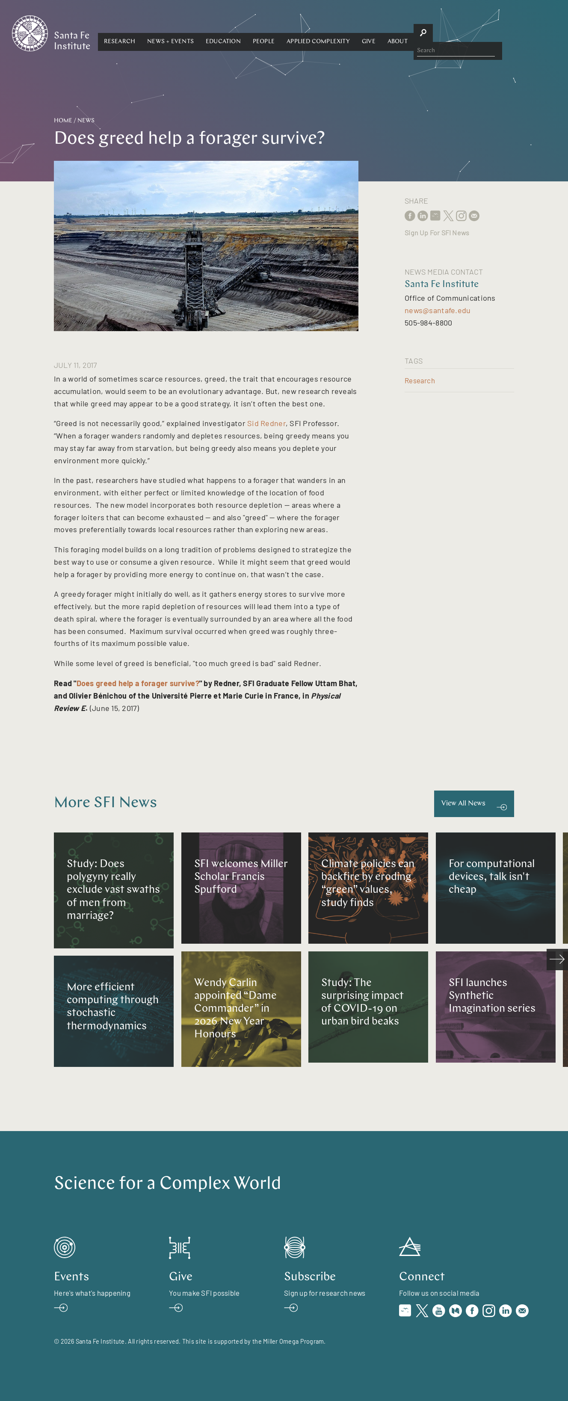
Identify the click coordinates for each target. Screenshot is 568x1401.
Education (304, 33)
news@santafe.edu (437, 310)
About (479, 33)
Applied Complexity (400, 33)
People (345, 33)
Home (63, 121)
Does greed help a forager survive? (138, 683)
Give (450, 33)
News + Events (252, 33)
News (86, 121)
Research (201, 33)
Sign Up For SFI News (437, 232)
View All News (463, 803)
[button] (201, 33)
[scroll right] (557, 959)
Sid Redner (266, 423)
